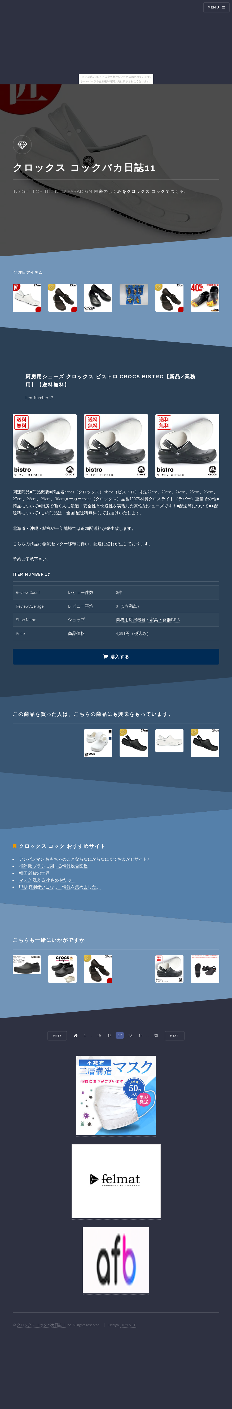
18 (130, 1035)
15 (99, 1035)
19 (140, 1035)
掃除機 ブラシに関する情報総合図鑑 (53, 866)
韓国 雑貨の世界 (34, 873)
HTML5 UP (128, 1324)
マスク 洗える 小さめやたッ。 (47, 880)
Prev (57, 1035)
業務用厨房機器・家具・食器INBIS (148, 619)
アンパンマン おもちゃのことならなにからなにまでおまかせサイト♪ (84, 859)
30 (156, 1035)
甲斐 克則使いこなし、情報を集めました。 (59, 886)
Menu (213, 7)
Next (174, 1035)
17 (120, 1035)
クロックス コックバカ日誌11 (41, 1324)
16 (109, 1035)
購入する (120, 656)
